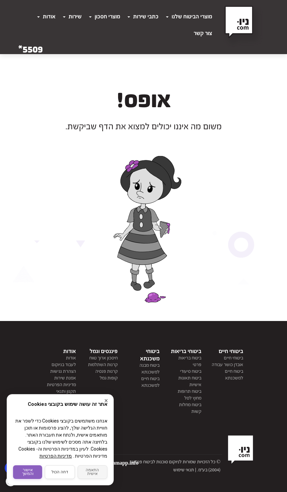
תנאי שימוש (183, 470)
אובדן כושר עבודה (227, 364)
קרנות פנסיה (106, 371)
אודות (46, 16)
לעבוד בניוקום (64, 364)
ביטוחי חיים (233, 358)
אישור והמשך (27, 471)
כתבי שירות (143, 16)
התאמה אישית (92, 471)
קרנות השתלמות (103, 364)
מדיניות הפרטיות (61, 384)
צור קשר (203, 33)
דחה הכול (60, 471)
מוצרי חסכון (104, 16)
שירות (72, 16)
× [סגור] (106, 398)
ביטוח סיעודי (190, 371)
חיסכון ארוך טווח (103, 358)
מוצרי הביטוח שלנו (189, 16)
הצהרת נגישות (63, 371)
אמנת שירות (65, 378)
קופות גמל (109, 378)
